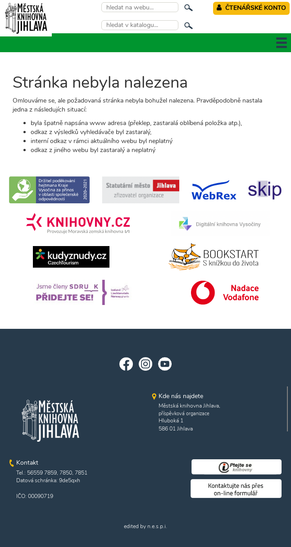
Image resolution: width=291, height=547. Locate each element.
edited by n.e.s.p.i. (145, 526)
